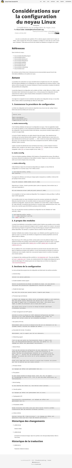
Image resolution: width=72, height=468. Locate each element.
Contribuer (68, 2)
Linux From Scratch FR (11, 3)
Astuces (53, 2)
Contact (49, 460)
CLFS (48, 2)
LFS (40, 2)
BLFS (44, 2)
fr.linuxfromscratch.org (40, 460)
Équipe (62, 2)
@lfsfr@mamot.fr (36, 462)
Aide (58, 2)
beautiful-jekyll (38, 464)
